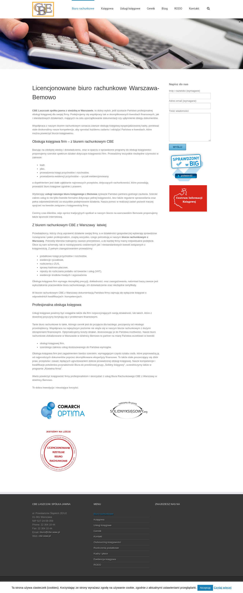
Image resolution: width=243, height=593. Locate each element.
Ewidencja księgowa (105, 559)
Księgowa (107, 8)
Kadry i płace (101, 553)
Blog (165, 8)
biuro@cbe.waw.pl (50, 532)
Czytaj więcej (222, 587)
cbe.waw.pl (45, 536)
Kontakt (194, 8)
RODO (178, 8)
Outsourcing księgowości (107, 542)
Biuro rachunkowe (83, 8)
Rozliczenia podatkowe (106, 548)
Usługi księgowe (130, 8)
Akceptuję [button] (205, 587)
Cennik (151, 8)
